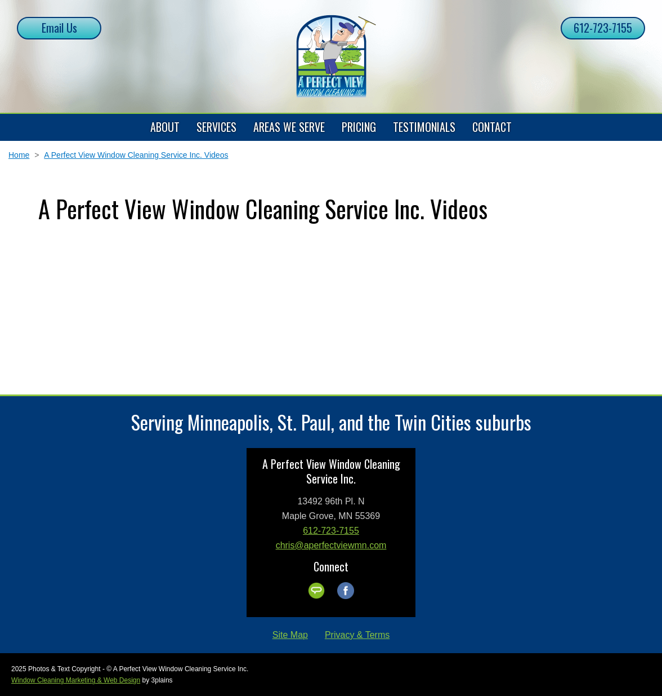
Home (18, 154)
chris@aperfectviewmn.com (331, 545)
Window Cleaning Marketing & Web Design (75, 680)
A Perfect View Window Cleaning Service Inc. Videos (136, 154)
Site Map (290, 635)
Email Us (59, 27)
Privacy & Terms (357, 635)
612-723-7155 (603, 27)
